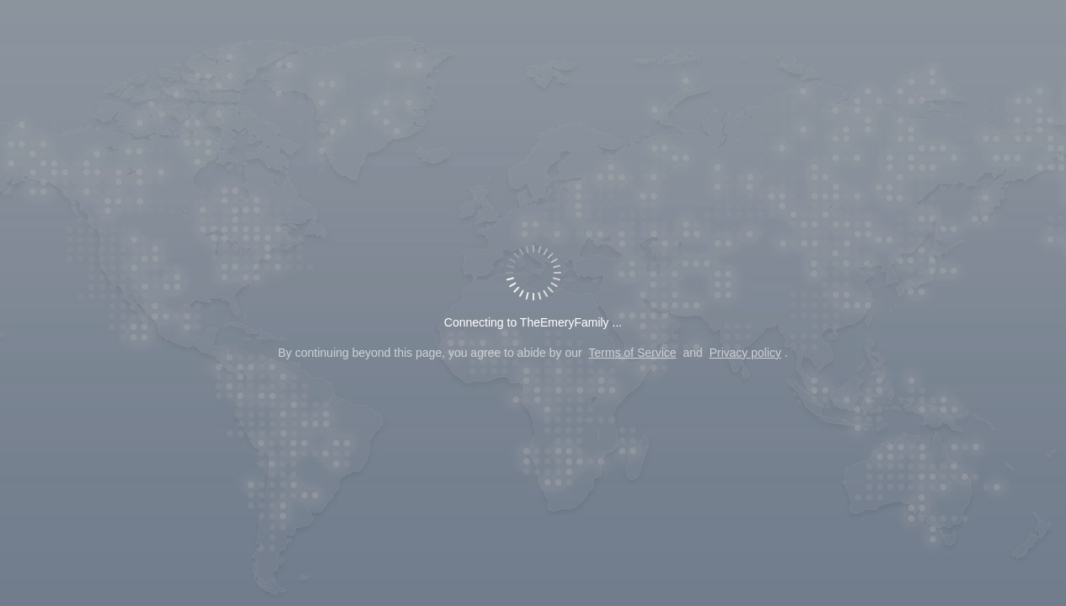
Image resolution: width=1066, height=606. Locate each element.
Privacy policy (745, 352)
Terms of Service (632, 352)
